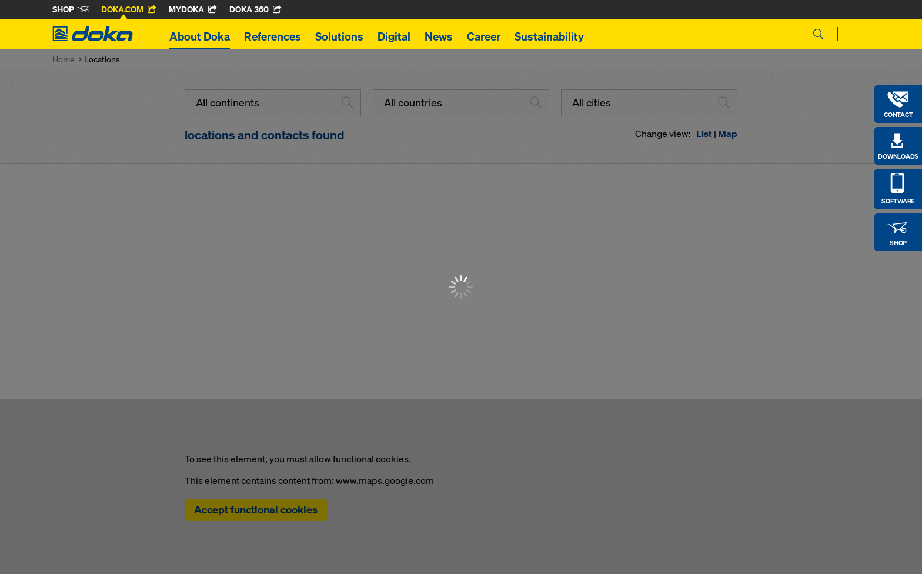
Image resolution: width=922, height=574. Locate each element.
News (439, 36)
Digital (394, 36)
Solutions (339, 36)
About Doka (199, 36)
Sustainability (549, 36)
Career (483, 36)
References (272, 36)
